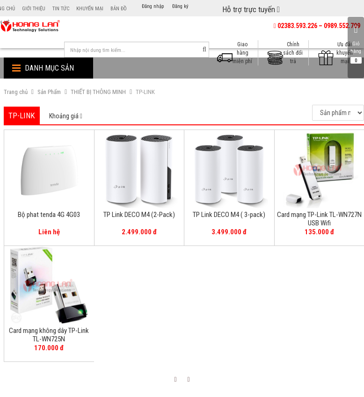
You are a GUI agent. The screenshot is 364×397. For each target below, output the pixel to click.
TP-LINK (145, 91)
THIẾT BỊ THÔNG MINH (98, 91)
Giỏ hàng (356, 43)
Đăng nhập (153, 6)
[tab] (65, 116)
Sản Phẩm (49, 91)
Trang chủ (16, 91)
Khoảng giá (65, 116)
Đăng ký (180, 6)
